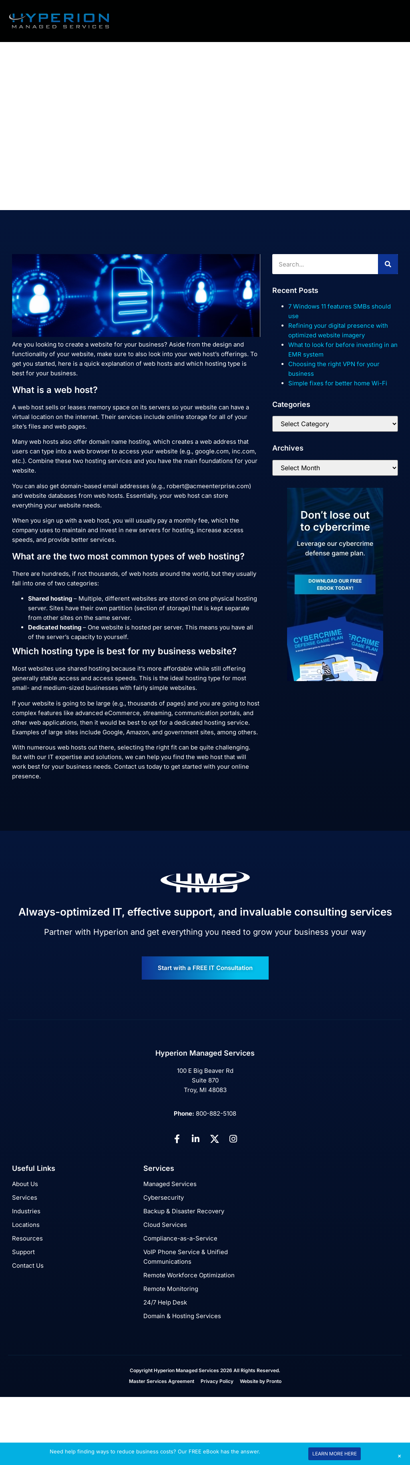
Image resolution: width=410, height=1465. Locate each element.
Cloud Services (165, 1225)
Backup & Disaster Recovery (183, 1211)
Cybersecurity (163, 1197)
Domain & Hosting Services (182, 1316)
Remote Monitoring (170, 1289)
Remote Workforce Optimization (189, 1275)
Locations (26, 1225)
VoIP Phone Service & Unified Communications (185, 1256)
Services (24, 1197)
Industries (26, 1211)
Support (23, 1252)
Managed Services (170, 1184)
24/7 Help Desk (165, 1302)
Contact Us (28, 1265)
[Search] (388, 264)
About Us (25, 1184)
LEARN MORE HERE (334, 1454)
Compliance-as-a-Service (180, 1238)
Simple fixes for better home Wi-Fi (337, 383)
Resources (27, 1238)
